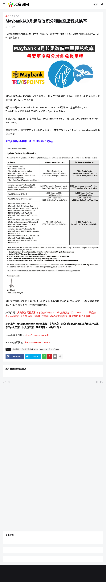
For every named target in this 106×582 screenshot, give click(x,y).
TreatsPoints (54, 349)
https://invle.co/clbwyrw (37, 342)
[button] (4, 4)
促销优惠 (15, 16)
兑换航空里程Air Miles (29, 349)
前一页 (99, 382)
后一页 (7, 382)
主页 (7, 16)
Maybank (43, 349)
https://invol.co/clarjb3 (37, 335)
